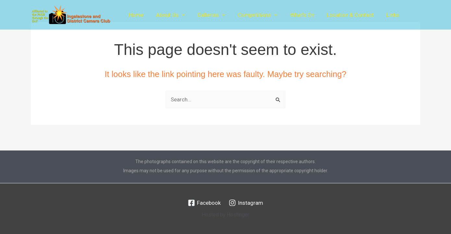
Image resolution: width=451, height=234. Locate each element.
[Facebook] (204, 202)
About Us (168, 15)
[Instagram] (245, 202)
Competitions (252, 15)
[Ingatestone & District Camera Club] (71, 14)
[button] (179, 15)
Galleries (208, 15)
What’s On (296, 15)
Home (135, 15)
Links (383, 15)
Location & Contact (342, 15)
